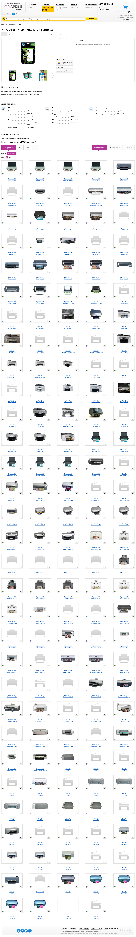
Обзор (4, 34)
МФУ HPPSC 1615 (96, 868)
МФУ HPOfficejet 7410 (12, 450)
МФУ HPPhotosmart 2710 (12, 548)
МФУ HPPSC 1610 (124, 843)
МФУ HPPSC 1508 (68, 794)
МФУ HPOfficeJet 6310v (11, 376)
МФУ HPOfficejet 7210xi (95, 401)
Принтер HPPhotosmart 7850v (68, 622)
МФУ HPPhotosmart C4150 (96, 720)
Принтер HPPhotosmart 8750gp (124, 696)
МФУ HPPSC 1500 (68, 769)
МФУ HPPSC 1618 (124, 868)
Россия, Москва (7, 14)
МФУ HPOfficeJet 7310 (40, 425)
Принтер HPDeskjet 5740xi (12, 204)
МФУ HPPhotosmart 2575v (68, 499)
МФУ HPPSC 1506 (12, 794)
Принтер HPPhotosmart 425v (124, 573)
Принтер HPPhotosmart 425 (96, 573)
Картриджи (32, 4)
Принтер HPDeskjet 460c (12, 179)
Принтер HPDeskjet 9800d (96, 278)
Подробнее (125, 19)
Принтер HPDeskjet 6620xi (40, 253)
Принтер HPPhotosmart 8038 (12, 647)
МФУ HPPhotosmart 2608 (40, 524)
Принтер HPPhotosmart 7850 (40, 622)
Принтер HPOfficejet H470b (124, 450)
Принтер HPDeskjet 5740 (124, 179)
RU (13, 14)
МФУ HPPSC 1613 (68, 868)
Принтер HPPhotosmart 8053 (12, 671)
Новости (74, 4)
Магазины (60, 4)
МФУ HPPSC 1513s (96, 819)
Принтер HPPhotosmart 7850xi (96, 622)
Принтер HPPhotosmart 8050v (96, 647)
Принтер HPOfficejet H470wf (68, 474)
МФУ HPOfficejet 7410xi (40, 450)
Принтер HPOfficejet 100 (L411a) (68, 302)
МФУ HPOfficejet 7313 (96, 425)
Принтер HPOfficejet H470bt (12, 474)
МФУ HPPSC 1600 (12, 843)
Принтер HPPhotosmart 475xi (12, 622)
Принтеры (46, 4)
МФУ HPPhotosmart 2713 (68, 548)
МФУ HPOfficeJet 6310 (124, 351)
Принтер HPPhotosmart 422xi (68, 573)
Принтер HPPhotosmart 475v (124, 597)
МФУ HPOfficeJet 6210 (68, 327)
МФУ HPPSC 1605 (68, 843)
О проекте (64, 928)
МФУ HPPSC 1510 (96, 794)
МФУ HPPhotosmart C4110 (40, 720)
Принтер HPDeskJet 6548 (124, 229)
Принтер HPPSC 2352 (40, 892)
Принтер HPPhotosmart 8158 (40, 671)
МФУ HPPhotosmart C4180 (124, 720)
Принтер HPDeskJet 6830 (124, 253)
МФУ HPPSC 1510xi (40, 819)
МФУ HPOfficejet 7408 (124, 425)
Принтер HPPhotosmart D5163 (12, 769)
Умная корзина (125, 12)
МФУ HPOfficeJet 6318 (96, 376)
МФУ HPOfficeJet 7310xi (68, 425)
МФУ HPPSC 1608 (96, 843)
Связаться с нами (96, 928)
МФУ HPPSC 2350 (12, 892)
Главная (4, 25)
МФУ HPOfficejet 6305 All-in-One (96, 351)
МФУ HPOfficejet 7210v (68, 401)
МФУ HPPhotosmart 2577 (124, 499)
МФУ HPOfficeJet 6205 (40, 327)
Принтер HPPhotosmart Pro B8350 (40, 769)
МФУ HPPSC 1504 (124, 769)
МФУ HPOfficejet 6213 (12, 351)
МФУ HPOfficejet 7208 (12, 401)
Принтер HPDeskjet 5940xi (124, 204)
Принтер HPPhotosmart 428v (40, 597)
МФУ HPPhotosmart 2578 (12, 524)
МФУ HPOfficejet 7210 (40, 401)
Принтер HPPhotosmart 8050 (68, 647)
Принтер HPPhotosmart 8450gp (96, 671)
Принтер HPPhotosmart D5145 (68, 745)
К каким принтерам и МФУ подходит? (45, 34)
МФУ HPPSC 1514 (124, 819)
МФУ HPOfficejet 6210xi (124, 327)
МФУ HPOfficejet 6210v (96, 327)
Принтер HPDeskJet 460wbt (68, 179)
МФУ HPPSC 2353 (68, 892)
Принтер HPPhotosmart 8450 (68, 671)
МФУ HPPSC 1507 (40, 794)
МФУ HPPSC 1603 (40, 843)
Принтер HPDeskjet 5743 (40, 204)
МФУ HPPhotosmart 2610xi (124, 524)
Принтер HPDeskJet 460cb (40, 179)
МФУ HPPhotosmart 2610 (68, 524)
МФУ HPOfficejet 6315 (68, 376)
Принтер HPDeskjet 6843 (40, 278)
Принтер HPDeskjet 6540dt (96, 229)
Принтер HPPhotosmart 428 (12, 597)
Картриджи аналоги (65, 34)
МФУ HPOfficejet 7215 (12, 425)
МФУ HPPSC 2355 (96, 892)
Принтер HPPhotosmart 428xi (68, 597)
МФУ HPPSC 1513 (68, 819)
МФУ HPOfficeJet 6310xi (40, 376)
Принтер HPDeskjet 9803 (124, 278)
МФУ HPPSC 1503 (96, 769)
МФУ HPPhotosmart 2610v (96, 524)
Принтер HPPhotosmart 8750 (96, 696)
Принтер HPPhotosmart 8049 (40, 647)
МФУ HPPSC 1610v (12, 868)
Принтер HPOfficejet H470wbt (40, 474)
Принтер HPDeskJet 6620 (12, 253)
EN (16, 14)
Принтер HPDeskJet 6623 (68, 253)
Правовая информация (111, 928)
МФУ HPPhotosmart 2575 (40, 499)
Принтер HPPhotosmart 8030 (124, 622)
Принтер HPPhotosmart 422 (12, 573)
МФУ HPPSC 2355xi (40, 917)
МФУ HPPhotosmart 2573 (12, 499)
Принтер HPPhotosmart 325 (96, 548)
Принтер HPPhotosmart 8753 (12, 720)
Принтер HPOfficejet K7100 (96, 474)
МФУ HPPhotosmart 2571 (124, 474)
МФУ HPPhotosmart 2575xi (96, 499)
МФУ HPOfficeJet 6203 (12, 327)
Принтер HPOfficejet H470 (96, 450)
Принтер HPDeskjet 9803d (12, 302)
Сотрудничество (84, 928)
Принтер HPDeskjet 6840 (12, 278)
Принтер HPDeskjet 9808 (40, 302)
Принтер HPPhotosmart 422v (40, 573)
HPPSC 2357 (68, 917)
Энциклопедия (91, 4)
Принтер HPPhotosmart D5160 (124, 745)
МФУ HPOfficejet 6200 (124, 302)
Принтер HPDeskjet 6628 (96, 253)
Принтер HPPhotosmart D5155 (96, 745)
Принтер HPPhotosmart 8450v (124, 671)
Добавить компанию (105, 7)
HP (20, 25)
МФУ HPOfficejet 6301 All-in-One (68, 351)
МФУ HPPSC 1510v (12, 819)
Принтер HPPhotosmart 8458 (68, 696)
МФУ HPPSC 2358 (96, 917)
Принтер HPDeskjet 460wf (96, 179)
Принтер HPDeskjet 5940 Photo (96, 204)
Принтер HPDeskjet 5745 (68, 204)
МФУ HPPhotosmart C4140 (68, 720)
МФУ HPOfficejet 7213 (124, 401)
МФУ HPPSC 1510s (124, 794)
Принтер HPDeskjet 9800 (68, 278)
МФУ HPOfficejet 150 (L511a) (96, 302)
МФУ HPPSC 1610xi (40, 868)
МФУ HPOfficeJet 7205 (124, 376)
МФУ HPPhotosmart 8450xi (40, 696)
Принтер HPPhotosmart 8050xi (124, 647)
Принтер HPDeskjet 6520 (40, 229)
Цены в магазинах (14, 34)
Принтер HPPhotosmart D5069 (40, 745)
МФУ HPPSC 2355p (124, 892)
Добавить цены (104, 9)
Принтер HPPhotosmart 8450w (12, 696)
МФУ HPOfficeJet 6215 (40, 351)
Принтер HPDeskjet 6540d (68, 229)
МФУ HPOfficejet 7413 (68, 450)
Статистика (73, 928)
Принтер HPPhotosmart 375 (124, 548)
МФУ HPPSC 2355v (12, 917)
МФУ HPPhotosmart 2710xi (40, 548)
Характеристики (27, 34)
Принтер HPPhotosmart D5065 (12, 745)
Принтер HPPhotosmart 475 (96, 597)
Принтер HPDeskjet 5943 (12, 229)
